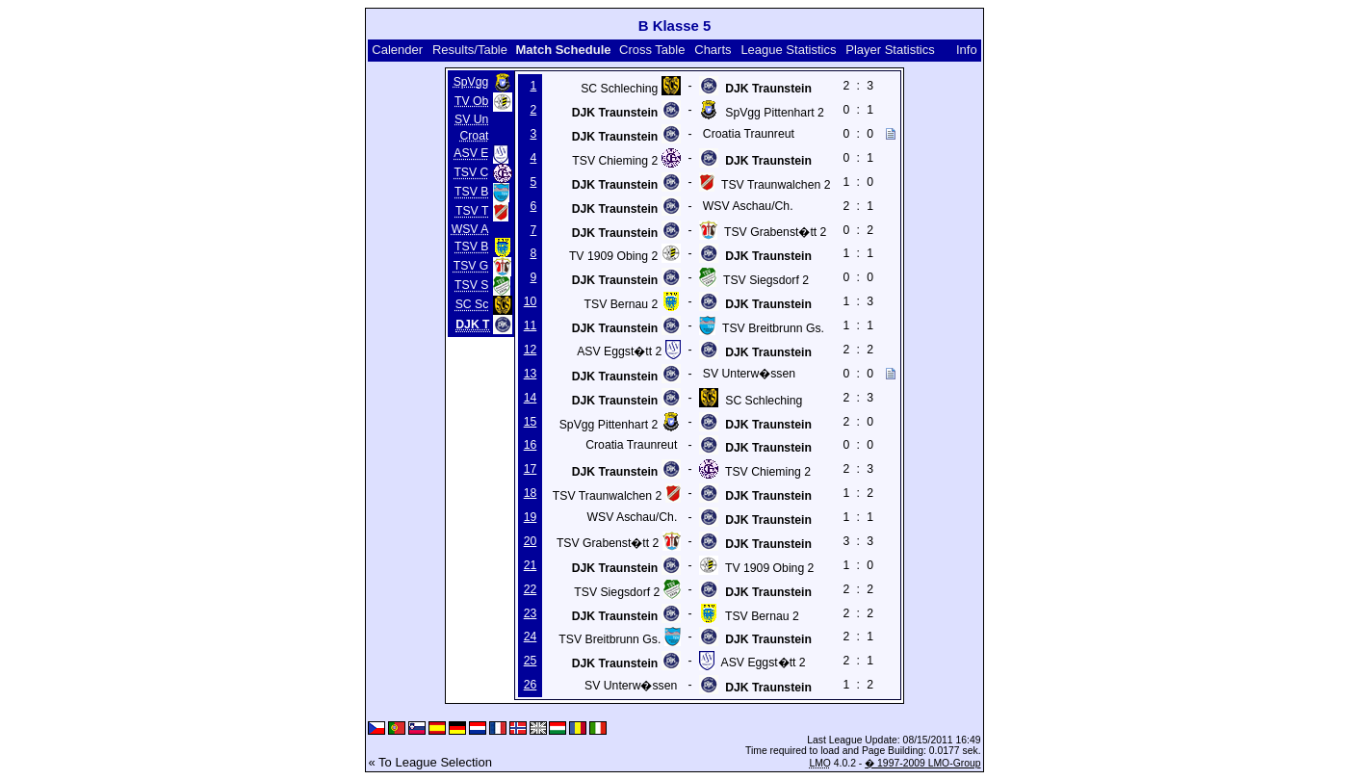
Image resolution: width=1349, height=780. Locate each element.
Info (966, 49)
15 (530, 422)
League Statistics (788, 49)
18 (530, 493)
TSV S (471, 286)
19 (530, 517)
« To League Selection (429, 762)
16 (530, 445)
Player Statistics (889, 49)
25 (530, 660)
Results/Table (469, 49)
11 (530, 325)
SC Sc (472, 305)
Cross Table (652, 49)
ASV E (471, 154)
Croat (473, 136)
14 (530, 397)
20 (530, 541)
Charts (712, 49)
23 (530, 613)
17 (530, 469)
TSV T (471, 212)
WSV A (470, 229)
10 (530, 301)
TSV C (471, 173)
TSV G (471, 266)
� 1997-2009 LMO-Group (922, 763)
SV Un (471, 119)
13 (530, 373)
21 (530, 565)
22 (530, 589)
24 (530, 636)
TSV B (471, 192)
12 (530, 349)
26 (530, 684)
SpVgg (471, 82)
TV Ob (471, 101)
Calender (397, 49)
